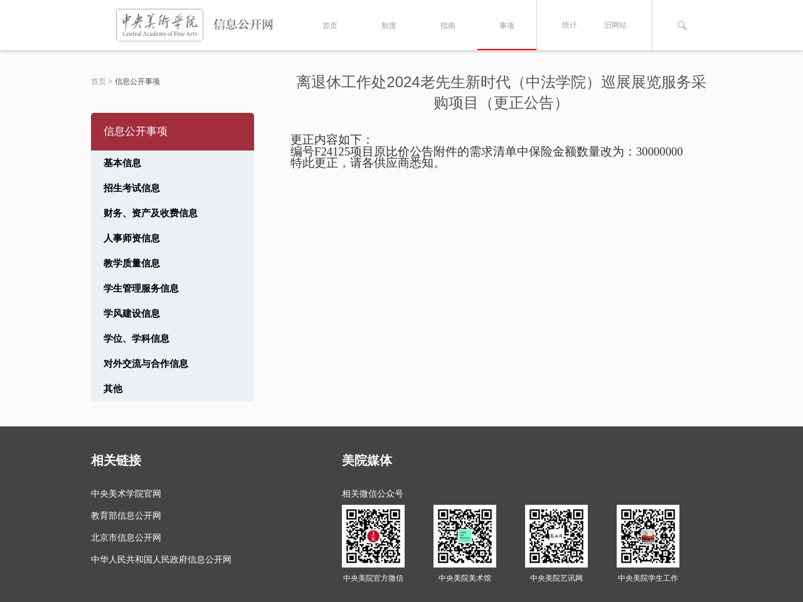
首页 (330, 25)
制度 (388, 25)
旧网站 (615, 25)
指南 (447, 25)
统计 (569, 25)
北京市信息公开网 (126, 537)
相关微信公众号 (372, 493)
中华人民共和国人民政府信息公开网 (161, 559)
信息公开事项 (137, 81)
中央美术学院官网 (126, 493)
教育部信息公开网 (126, 515)
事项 (506, 25)
